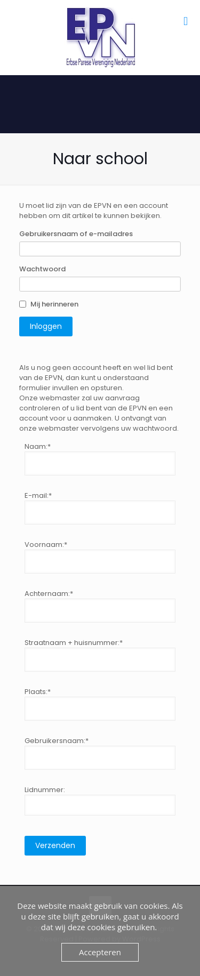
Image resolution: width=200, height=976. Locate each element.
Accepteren (100, 952)
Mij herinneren (54, 304)
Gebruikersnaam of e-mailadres (76, 234)
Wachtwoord (42, 269)
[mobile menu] (186, 21)
